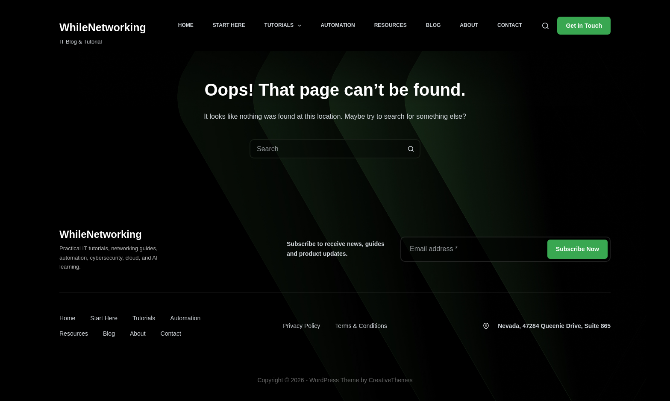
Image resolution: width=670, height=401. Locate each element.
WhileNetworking (102, 27)
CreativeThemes (391, 380)
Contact (509, 25)
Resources (390, 25)
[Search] (545, 26)
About (469, 25)
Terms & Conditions (361, 325)
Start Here (229, 25)
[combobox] (326, 148)
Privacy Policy (301, 325)
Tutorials (284, 25)
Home (186, 25)
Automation (337, 25)
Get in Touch (584, 25)
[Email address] (473, 249)
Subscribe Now (577, 249)
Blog (433, 25)
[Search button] (411, 149)
